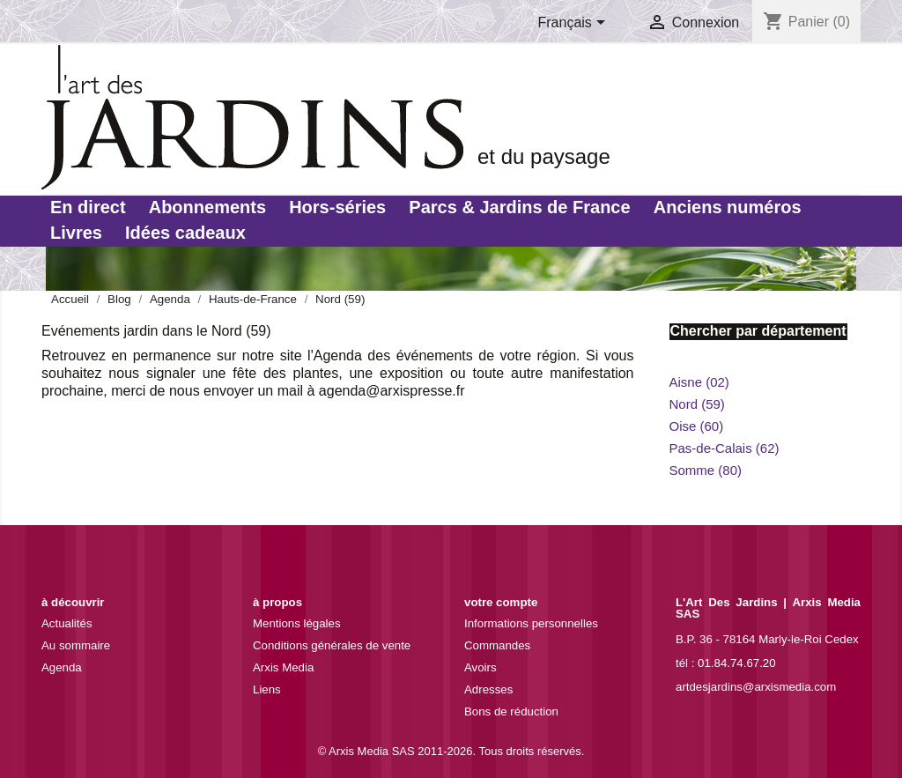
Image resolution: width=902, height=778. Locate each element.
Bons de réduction (511, 711)
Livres (76, 232)
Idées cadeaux (185, 232)
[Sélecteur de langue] (575, 23)
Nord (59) (697, 403)
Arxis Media (283, 667)
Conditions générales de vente (331, 645)
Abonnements (207, 207)
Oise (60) (696, 426)
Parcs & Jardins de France (519, 207)
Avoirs (480, 667)
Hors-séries (337, 207)
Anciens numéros (728, 207)
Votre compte (500, 602)
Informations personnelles (531, 623)
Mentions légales (297, 623)
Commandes (497, 645)
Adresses (488, 689)
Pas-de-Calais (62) (724, 448)
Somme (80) (706, 470)
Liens (267, 689)
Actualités (66, 623)
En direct (88, 207)
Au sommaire (75, 645)
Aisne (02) (699, 381)
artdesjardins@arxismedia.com (756, 686)
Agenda (61, 667)
